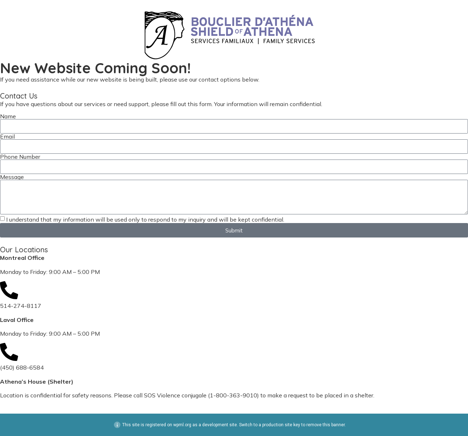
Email (7, 136)
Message (12, 177)
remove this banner (325, 424)
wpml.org (182, 424)
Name (8, 116)
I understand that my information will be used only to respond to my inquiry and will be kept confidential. (145, 219)
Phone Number (20, 157)
